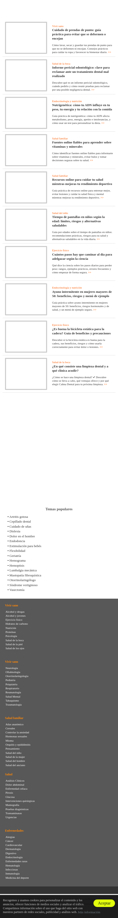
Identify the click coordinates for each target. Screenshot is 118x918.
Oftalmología (13, 671)
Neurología (12, 667)
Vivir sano (57, 26)
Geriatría (15, 556)
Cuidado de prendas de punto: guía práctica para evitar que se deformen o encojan (79, 34)
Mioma (10, 740)
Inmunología (13, 873)
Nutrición (11, 627)
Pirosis (9, 792)
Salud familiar (60, 138)
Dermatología (13, 848)
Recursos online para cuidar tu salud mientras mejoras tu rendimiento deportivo (82, 182)
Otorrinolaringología (17, 675)
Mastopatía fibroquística (25, 575)
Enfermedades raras (16, 861)
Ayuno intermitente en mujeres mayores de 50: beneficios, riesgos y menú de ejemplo (82, 294)
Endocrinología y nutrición (67, 101)
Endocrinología (14, 857)
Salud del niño (60, 212)
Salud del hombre (15, 760)
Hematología (13, 865)
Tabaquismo (12, 700)
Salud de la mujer (15, 756)
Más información (89, 912)
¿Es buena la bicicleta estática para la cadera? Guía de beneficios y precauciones (81, 331)
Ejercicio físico (60, 250)
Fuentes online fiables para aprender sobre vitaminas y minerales (81, 144)
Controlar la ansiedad (17, 732)
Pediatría (10, 679)
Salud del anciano (15, 765)
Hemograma (18, 560)
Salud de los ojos (15, 648)
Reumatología (13, 692)
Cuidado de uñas (20, 526)
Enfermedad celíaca (16, 788)
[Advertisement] (59, 449)
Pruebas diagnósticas (17, 809)
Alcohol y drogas (15, 611)
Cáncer (9, 840)
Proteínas (11, 631)
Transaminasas (14, 813)
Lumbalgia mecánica (23, 570)
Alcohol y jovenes (16, 615)
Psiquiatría (11, 684)
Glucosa (10, 796)
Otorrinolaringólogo (23, 580)
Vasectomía (17, 590)
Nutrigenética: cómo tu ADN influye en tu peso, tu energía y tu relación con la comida (82, 107)
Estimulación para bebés (25, 546)
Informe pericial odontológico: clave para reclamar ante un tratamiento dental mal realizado (81, 72)
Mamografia (12, 804)
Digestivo (11, 853)
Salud (8, 774)
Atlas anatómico (15, 724)
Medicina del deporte (17, 877)
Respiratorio (12, 688)
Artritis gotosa (18, 517)
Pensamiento (13, 748)
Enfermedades (14, 830)
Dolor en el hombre (22, 536)
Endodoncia (17, 541)
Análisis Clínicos (15, 780)
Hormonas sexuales (16, 736)
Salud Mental (13, 696)
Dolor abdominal (15, 784)
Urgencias (11, 817)
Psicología (11, 635)
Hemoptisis (17, 565)
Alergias (10, 836)
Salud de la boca (61, 63)
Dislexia (15, 531)
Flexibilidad (17, 551)
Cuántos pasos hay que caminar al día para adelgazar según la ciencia (82, 257)
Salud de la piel (14, 644)
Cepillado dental (20, 521)
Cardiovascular (14, 844)
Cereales (10, 728)
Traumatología (14, 704)
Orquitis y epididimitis (18, 744)
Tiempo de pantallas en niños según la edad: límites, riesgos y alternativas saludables (78, 221)
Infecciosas (12, 869)
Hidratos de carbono (17, 623)
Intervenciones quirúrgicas (20, 800)
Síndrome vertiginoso (24, 585)
